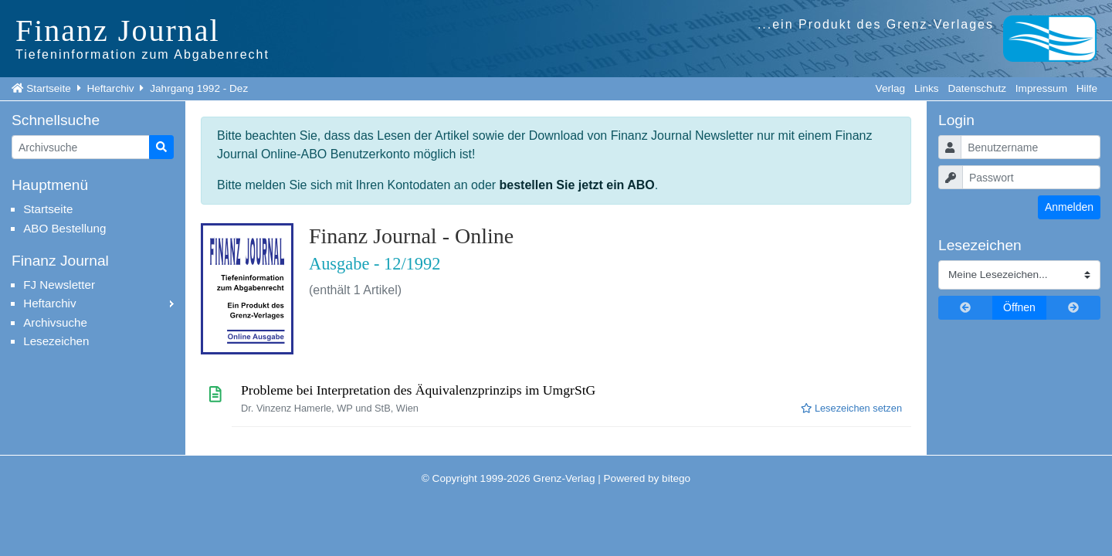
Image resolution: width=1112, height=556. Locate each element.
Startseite (48, 88)
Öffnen (1019, 307)
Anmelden (1069, 207)
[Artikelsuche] (81, 147)
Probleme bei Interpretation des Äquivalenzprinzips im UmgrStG (418, 390)
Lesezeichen (56, 341)
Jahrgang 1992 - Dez (199, 88)
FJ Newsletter (59, 284)
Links (926, 88)
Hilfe (1086, 88)
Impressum (1041, 88)
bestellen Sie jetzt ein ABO (577, 185)
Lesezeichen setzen (851, 408)
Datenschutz (977, 88)
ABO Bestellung (64, 228)
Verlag (891, 88)
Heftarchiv (110, 88)
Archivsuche (55, 322)
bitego (676, 478)
